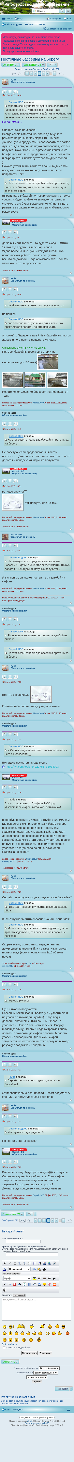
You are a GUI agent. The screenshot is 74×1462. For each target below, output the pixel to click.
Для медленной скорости (59, 29)
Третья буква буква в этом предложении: (24, 1246)
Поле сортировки (37, 1372)
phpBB (30, 1421)
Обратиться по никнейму (22, 82)
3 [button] (35, 73)
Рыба (13, 80)
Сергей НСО (16, 102)
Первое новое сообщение (28, 69)
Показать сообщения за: (37, 1368)
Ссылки (9, 18)
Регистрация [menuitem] (56, 18)
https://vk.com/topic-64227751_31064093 (32, 766)
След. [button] (60, 73)
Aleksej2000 (38, 403)
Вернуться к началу (71, 215)
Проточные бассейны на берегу (30, 59)
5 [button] (43, 73)
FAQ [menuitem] (20, 18)
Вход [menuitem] (69, 18)
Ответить (9, 64)
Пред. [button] (21, 73)
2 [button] (31, 73)
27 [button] (54, 73)
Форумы (17, 1409)
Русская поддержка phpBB (37, 1423)
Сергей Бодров (18, 557)
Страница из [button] (14, 73)
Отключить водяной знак (17, 1347)
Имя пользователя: (12, 1238)
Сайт (7, 1409)
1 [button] (27, 73)
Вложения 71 (32, 64)
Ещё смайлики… (10, 1344)
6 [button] (47, 73)
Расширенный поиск (68, 11)
